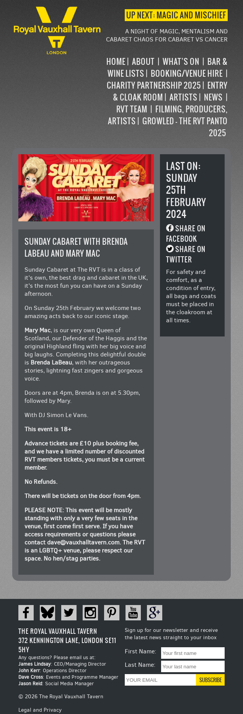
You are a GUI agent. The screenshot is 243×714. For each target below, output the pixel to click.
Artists (183, 97)
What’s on (181, 62)
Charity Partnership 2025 (154, 85)
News (213, 97)
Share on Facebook (185, 233)
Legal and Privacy (40, 710)
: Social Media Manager (56, 683)
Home (116, 62)
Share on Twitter (185, 254)
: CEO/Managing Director (62, 664)
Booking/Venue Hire (187, 73)
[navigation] (165, 97)
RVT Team (131, 109)
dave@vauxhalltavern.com (83, 542)
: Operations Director (52, 670)
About (143, 62)
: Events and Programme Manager (68, 677)
